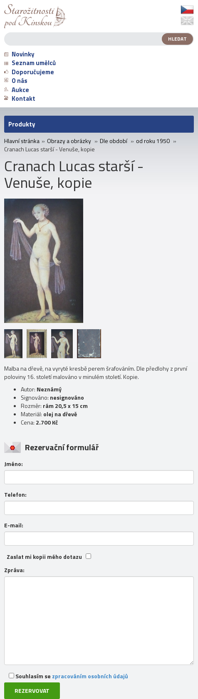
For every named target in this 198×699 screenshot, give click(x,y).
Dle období (113, 141)
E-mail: (13, 525)
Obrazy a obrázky (69, 141)
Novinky (19, 54)
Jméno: (13, 464)
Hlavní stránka (22, 141)
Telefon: (15, 494)
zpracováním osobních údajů (90, 676)
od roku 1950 (153, 141)
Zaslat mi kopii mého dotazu (44, 557)
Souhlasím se (68, 676)
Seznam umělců (30, 62)
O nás (15, 80)
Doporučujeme (29, 72)
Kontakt (19, 98)
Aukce (16, 89)
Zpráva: (14, 570)
